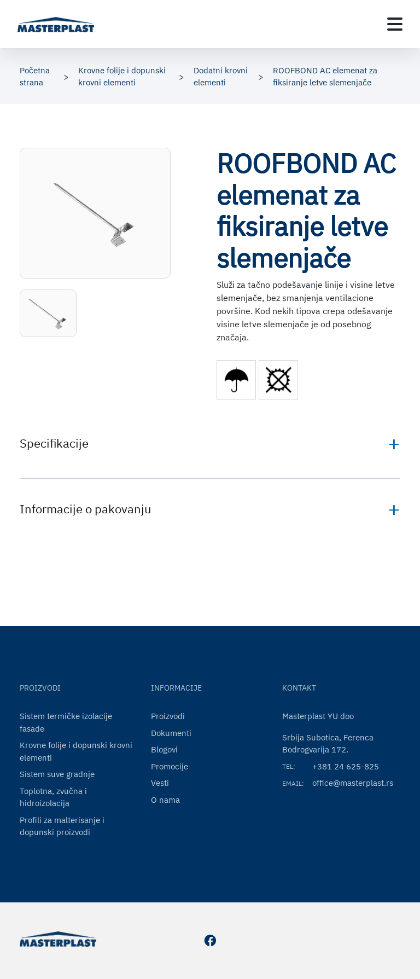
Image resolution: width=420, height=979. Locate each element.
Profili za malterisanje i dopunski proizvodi (62, 826)
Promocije (169, 766)
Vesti (160, 783)
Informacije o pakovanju (85, 509)
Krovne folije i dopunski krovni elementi (76, 751)
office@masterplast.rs (352, 783)
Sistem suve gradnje (57, 774)
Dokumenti (171, 733)
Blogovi (164, 749)
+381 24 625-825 (345, 766)
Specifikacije (54, 443)
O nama (165, 800)
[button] (48, 313)
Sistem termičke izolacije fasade (66, 722)
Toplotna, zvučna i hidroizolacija (53, 797)
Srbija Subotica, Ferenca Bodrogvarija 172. (328, 743)
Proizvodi (168, 716)
